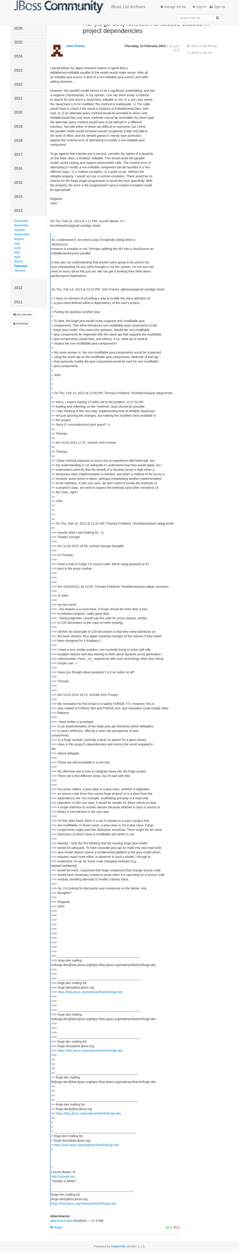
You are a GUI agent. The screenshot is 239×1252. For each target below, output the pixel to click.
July (17, 243)
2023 (18, 70)
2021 (18, 98)
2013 (18, 210)
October (19, 230)
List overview (22, 314)
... (52, 235)
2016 (18, 168)
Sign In (199, 7)
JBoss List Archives (79, 6)
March (18, 261)
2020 (18, 112)
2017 (18, 154)
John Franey (75, 46)
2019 (18, 126)
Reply (56, 1227)
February (21, 266)
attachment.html (61, 1220)
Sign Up (217, 7)
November (21, 225)
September (21, 234)
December (21, 221)
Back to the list (199, 53)
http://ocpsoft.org (63, 1176)
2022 (18, 84)
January (19, 270)
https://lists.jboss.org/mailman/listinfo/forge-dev (90, 992)
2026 (18, 28)
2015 (18, 182)
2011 (18, 302)
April (17, 257)
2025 (18, 42)
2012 (18, 288)
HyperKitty (118, 1246)
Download (20, 323)
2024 (18, 56)
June (17, 248)
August (19, 239)
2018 (18, 140)
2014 (18, 196)
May (17, 252)
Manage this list (173, 7)
